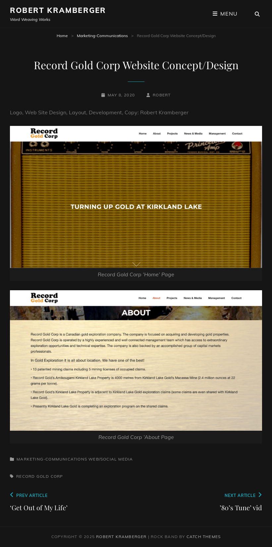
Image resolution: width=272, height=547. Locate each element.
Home (62, 35)
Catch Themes (204, 536)
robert (162, 94)
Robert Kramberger (58, 10)
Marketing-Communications (102, 35)
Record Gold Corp (39, 476)
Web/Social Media (110, 459)
